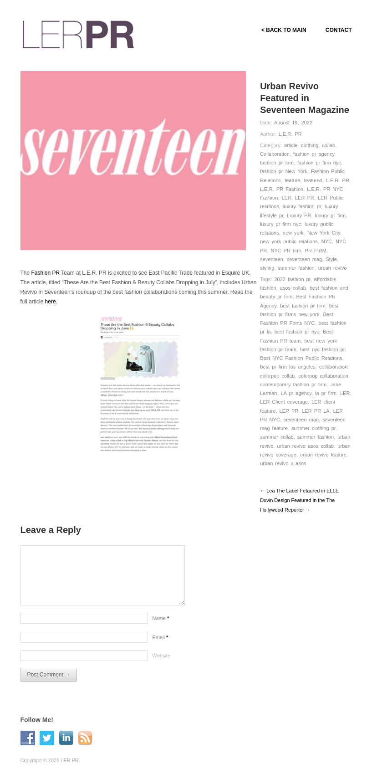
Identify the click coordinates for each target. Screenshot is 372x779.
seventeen (271, 259)
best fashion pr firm (303, 305)
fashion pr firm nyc (319, 162)
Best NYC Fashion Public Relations (301, 358)
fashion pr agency (313, 154)
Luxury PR (299, 215)
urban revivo (332, 268)
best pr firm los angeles (288, 366)
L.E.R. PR (290, 134)
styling (267, 268)
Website (162, 655)
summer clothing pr (313, 428)
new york (293, 233)
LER (286, 197)
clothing (309, 145)
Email (160, 637)
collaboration (333, 366)
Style (331, 259)
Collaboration (275, 154)
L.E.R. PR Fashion (281, 189)
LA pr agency (296, 393)
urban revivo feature (323, 454)
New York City (323, 233)
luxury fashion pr (302, 206)
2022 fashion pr (293, 279)
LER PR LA (315, 411)
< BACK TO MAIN (283, 30)
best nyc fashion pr (322, 349)
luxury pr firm (330, 215)
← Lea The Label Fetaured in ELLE (299, 490)
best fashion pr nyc (297, 331)
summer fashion (296, 268)
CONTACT (339, 30)
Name (161, 618)
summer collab (277, 437)
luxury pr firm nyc (280, 224)
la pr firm (325, 393)
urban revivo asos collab (305, 446)
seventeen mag (304, 259)
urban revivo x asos (283, 463)
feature (292, 180)
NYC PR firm (286, 250)
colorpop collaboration (323, 376)
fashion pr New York (283, 171)
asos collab (293, 288)
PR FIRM (315, 250)
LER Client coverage (284, 402)
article (290, 145)
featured (313, 180)
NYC (326, 241)
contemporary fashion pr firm (293, 384)
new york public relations (288, 241)
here (50, 301)
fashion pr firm (277, 162)
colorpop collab (277, 376)
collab (328, 145)
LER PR (304, 197)
